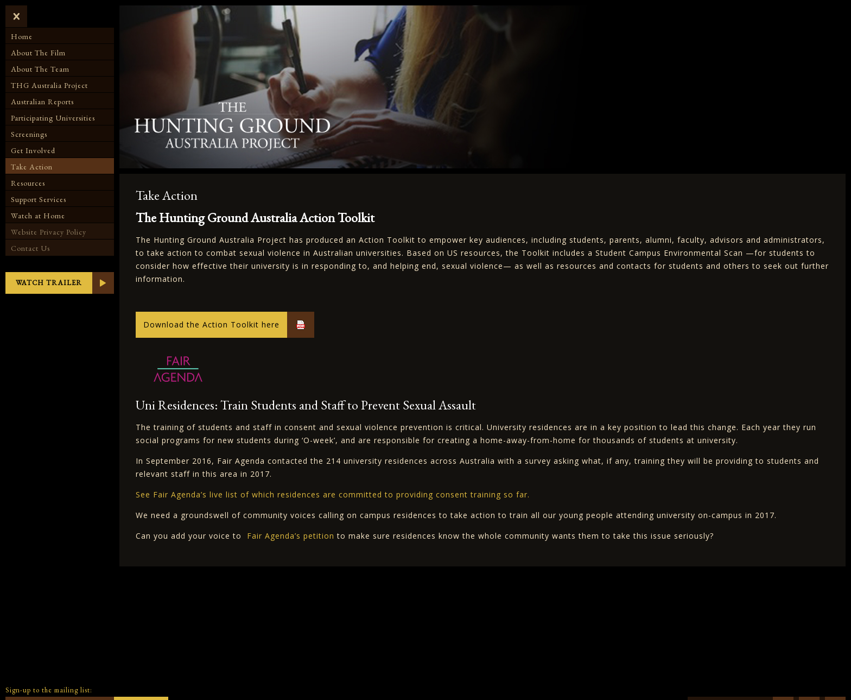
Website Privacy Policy (48, 232)
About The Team (40, 69)
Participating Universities (53, 118)
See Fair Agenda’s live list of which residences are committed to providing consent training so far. (333, 494)
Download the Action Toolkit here (211, 324)
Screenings (29, 134)
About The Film (38, 53)
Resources (28, 183)
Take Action (32, 167)
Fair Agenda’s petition (290, 536)
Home (22, 36)
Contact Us (30, 248)
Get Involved (33, 150)
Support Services (38, 199)
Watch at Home (38, 215)
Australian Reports (42, 101)
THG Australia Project (49, 85)
